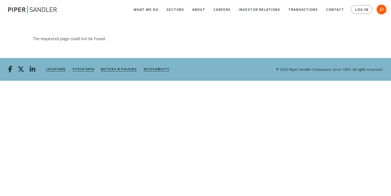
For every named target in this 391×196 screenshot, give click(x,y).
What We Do (146, 9)
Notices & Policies (119, 69)
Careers (222, 9)
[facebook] (10, 70)
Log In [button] (361, 9)
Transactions (303, 9)
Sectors (175, 9)
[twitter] (21, 70)
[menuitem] (146, 9)
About (198, 9)
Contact (335, 9)
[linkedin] (32, 70)
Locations (56, 69)
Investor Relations (259, 9)
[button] (146, 9)
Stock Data (83, 69)
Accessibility (156, 69)
